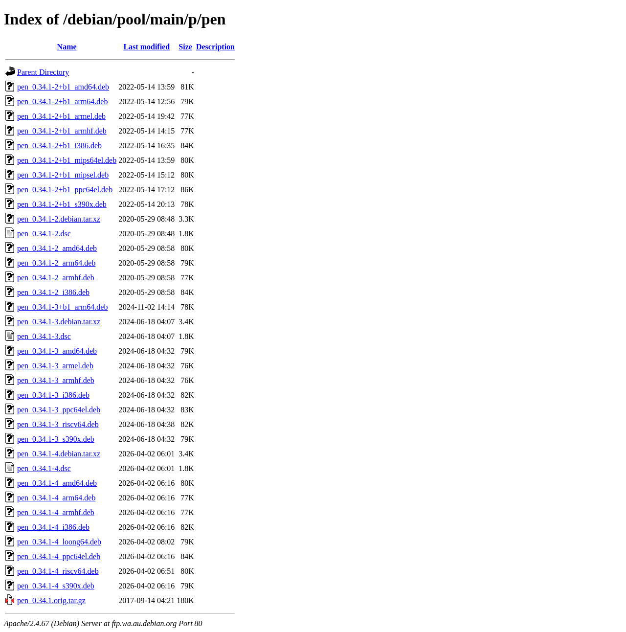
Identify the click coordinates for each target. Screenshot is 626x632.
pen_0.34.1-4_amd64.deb (57, 483)
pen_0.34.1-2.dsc (44, 233)
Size (185, 47)
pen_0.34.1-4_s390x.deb (55, 586)
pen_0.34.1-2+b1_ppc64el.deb (64, 189)
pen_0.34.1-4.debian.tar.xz (58, 454)
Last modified (146, 47)
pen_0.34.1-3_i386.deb (53, 395)
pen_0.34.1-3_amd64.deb (57, 351)
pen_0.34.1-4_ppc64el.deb (58, 556)
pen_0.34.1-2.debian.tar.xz (58, 219)
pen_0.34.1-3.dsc (44, 336)
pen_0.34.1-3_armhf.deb (55, 380)
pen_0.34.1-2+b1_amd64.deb (63, 87)
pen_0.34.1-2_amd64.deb (57, 248)
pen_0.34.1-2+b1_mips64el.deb (66, 160)
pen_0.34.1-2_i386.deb (53, 292)
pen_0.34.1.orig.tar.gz (51, 600)
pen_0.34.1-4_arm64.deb (56, 498)
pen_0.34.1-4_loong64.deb (59, 542)
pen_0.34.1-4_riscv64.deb (58, 571)
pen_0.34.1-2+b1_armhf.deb (62, 131)
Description (215, 47)
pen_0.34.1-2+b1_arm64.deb (62, 101)
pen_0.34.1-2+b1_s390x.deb (62, 204)
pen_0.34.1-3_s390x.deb (55, 439)
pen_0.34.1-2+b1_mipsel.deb (63, 175)
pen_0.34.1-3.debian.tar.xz (58, 321)
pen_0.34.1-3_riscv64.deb (58, 424)
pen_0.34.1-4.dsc (44, 468)
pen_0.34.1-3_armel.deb (55, 365)
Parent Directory (43, 72)
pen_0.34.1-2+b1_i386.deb (59, 145)
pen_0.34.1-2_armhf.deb (55, 277)
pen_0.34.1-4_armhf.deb (55, 512)
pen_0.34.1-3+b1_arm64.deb (62, 307)
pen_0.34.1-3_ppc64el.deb (58, 410)
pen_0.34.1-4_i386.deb (53, 527)
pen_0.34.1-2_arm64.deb (56, 263)
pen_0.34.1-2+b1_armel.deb (61, 116)
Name (67, 47)
